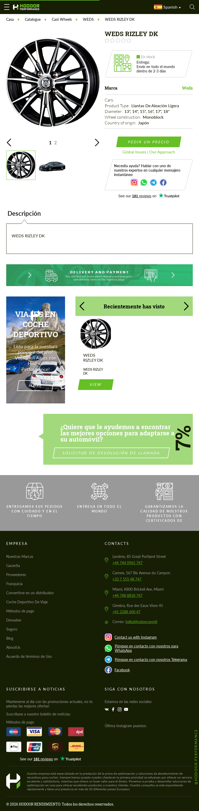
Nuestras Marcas (19, 556)
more (36, 385)
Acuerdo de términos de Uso (29, 656)
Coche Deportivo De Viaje (27, 602)
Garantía (13, 565)
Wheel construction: (123, 117)
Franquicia (14, 584)
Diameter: (114, 111)
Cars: (110, 100)
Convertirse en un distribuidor (30, 593)
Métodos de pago (20, 611)
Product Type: (117, 105)
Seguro (11, 629)
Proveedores (16, 574)
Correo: (134, 621)
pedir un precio (149, 142)
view (95, 359)
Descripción (24, 213)
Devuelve (13, 620)
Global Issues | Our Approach (148, 151)
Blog (9, 638)
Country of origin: (121, 122)
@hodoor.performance (196, 757)
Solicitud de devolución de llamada (135, 453)
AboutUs (13, 647)
